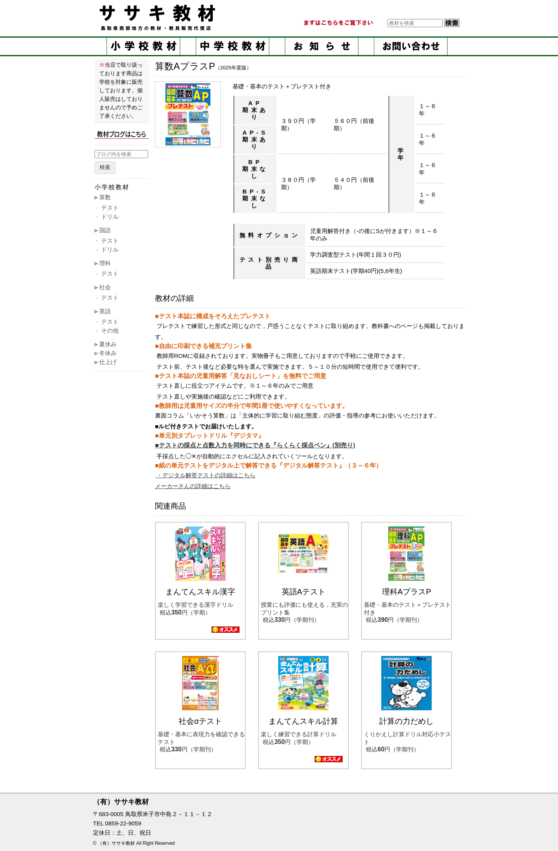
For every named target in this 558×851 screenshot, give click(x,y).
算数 (105, 197)
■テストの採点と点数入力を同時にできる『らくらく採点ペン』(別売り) (255, 445)
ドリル (110, 216)
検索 (105, 167)
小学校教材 (143, 46)
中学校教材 (232, 46)
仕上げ (108, 362)
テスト (110, 207)
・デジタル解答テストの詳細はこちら (205, 475)
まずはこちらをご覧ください (338, 22)
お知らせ (321, 46)
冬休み (108, 353)
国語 (105, 230)
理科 (105, 263)
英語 (105, 311)
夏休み (108, 344)
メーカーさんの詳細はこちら (193, 486)
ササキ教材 (159, 17)
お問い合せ (410, 46)
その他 (110, 330)
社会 (105, 287)
